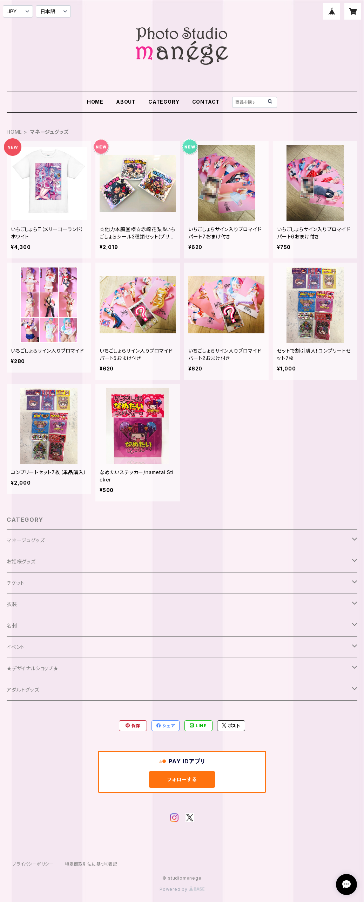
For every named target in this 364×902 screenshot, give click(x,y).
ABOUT (126, 102)
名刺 (12, 626)
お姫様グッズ (21, 561)
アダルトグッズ (23, 690)
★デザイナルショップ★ (33, 668)
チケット (16, 583)
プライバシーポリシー (33, 864)
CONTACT (206, 102)
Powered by (182, 889)
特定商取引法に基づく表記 (91, 864)
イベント (16, 647)
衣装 (12, 604)
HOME (95, 102)
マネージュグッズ (26, 540)
